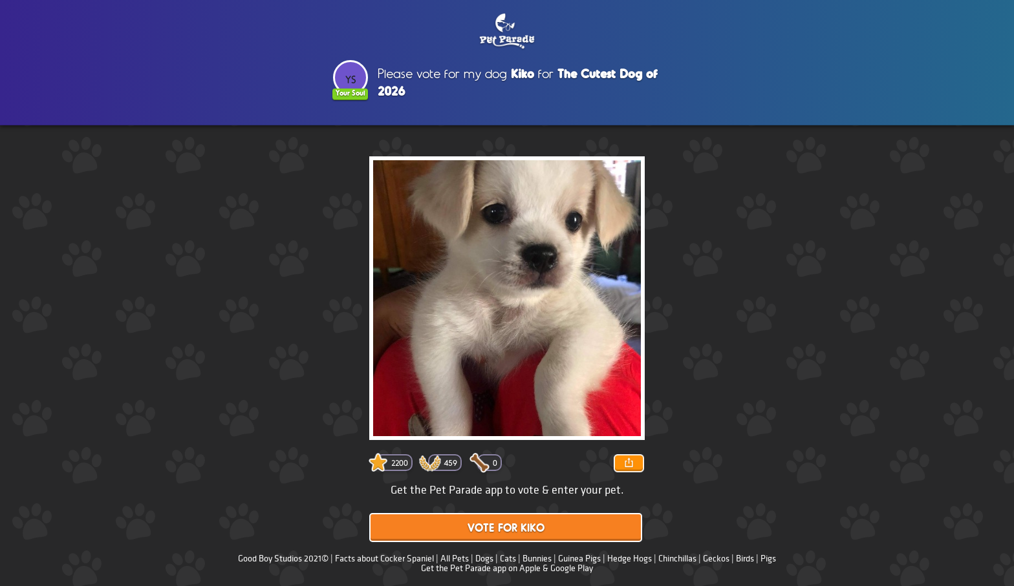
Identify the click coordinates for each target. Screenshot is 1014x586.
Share (628, 463)
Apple (530, 568)
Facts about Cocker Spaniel (384, 558)
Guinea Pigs (579, 558)
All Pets (454, 558)
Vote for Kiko (506, 528)
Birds (745, 558)
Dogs (484, 558)
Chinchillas (677, 558)
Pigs (768, 558)
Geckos (716, 558)
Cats (508, 558)
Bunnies (537, 558)
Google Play (571, 568)
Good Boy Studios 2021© (283, 558)
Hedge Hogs (629, 558)
